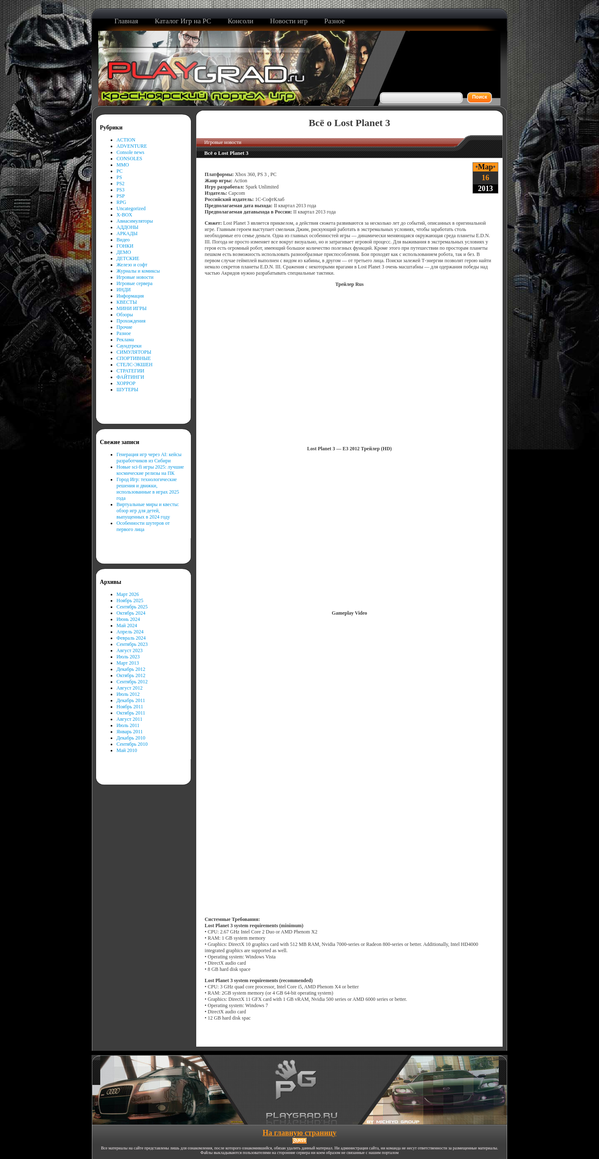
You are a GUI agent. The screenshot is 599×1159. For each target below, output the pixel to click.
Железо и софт (131, 265)
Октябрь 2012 (131, 675)
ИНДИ (123, 290)
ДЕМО (123, 252)
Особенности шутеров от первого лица (143, 526)
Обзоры (124, 315)
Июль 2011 (127, 725)
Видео (123, 240)
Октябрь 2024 (131, 613)
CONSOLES (129, 158)
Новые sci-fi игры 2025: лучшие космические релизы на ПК (150, 470)
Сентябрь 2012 (132, 682)
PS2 (120, 183)
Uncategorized (131, 208)
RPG (121, 202)
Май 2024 (126, 625)
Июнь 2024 (128, 619)
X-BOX (124, 215)
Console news (130, 152)
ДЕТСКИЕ (127, 258)
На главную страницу (299, 1133)
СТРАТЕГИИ (130, 371)
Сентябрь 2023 (132, 644)
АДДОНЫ (127, 227)
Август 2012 (129, 688)
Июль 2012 (128, 694)
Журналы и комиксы (138, 271)
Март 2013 (127, 663)
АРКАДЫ (127, 233)
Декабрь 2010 (130, 738)
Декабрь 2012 (130, 669)
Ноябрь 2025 (130, 600)
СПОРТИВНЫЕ (133, 358)
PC (119, 171)
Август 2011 (129, 719)
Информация (130, 296)
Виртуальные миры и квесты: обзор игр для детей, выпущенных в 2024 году (147, 510)
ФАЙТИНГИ (130, 377)
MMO (122, 165)
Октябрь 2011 (130, 713)
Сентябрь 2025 (132, 607)
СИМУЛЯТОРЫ (133, 352)
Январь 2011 (129, 732)
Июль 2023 (128, 657)
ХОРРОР (126, 383)
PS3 (120, 190)
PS (119, 177)
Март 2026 (127, 594)
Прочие (124, 327)
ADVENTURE (131, 146)
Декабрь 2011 (130, 700)
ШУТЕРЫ (127, 389)
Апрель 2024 (130, 632)
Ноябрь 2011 (129, 707)
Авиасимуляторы (134, 221)
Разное (123, 333)
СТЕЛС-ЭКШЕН (134, 364)
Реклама (125, 339)
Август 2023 (129, 650)
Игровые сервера (134, 283)
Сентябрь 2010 (132, 744)
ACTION (125, 140)
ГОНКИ (125, 246)
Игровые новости (134, 277)
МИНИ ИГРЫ (131, 308)
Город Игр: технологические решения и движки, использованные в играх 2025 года (147, 489)
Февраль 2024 (131, 638)
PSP (120, 196)
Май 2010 (126, 750)
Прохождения (131, 321)
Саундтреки (128, 346)
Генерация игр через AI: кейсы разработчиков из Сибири (148, 458)
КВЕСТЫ (126, 302)
